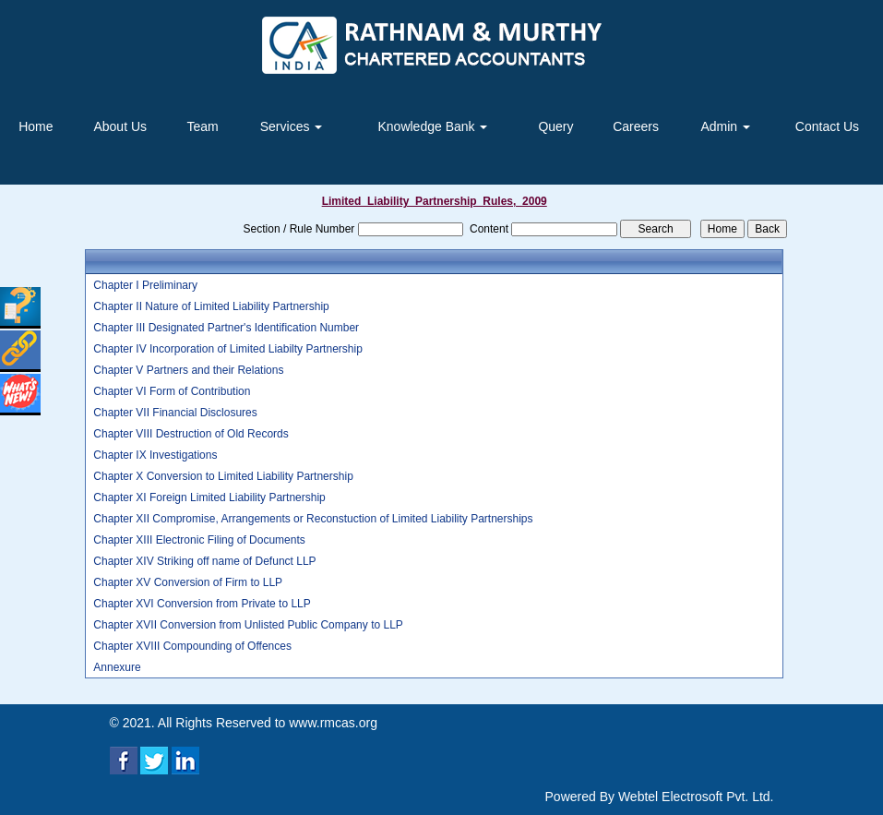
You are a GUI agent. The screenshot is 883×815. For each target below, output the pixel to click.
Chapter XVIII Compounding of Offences (192, 646)
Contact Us (827, 126)
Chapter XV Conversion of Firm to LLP (187, 582)
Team (202, 126)
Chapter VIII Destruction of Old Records (190, 433)
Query (555, 126)
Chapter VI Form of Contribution (171, 391)
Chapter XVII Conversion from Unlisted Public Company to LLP (248, 624)
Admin (725, 126)
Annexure (116, 667)
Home (35, 126)
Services (291, 126)
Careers (636, 126)
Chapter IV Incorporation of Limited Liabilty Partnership (228, 348)
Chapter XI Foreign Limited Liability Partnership (209, 497)
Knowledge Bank (432, 126)
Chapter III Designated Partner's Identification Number (226, 327)
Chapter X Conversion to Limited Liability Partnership (222, 476)
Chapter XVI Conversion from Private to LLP (201, 603)
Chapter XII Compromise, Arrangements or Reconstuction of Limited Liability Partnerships (312, 518)
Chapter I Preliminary (145, 285)
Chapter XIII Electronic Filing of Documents (198, 539)
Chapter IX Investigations (155, 455)
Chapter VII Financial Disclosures (175, 412)
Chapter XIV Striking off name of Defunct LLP (204, 561)
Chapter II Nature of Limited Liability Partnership (210, 306)
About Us (120, 126)
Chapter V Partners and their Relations (188, 370)
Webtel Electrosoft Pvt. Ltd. (696, 796)
